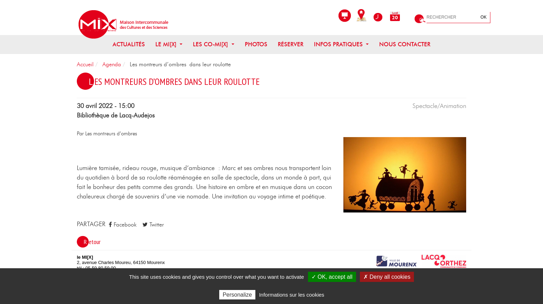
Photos (256, 44)
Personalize (237, 295)
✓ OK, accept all (332, 277)
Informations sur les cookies (291, 295)
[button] (404, 174)
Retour (92, 242)
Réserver (290, 44)
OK (484, 17)
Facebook (122, 225)
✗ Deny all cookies (386, 277)
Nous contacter (404, 44)
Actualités (129, 44)
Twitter (153, 225)
